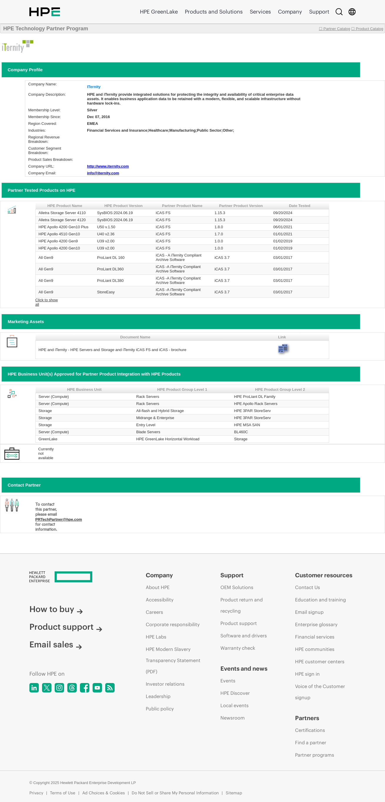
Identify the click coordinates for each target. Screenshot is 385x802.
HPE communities (314, 649)
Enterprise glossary (316, 624)
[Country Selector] (352, 12)
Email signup (309, 612)
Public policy (160, 709)
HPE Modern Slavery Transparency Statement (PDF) (173, 660)
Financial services (314, 637)
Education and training (320, 600)
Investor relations (165, 684)
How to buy (56, 609)
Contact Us (307, 587)
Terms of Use (62, 793)
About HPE (158, 587)
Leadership (158, 696)
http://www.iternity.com (108, 166)
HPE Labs (156, 637)
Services (260, 11)
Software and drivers (243, 636)
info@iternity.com (103, 173)
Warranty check (237, 648)
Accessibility (159, 600)
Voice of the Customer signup (320, 691)
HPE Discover (235, 693)
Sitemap (234, 793)
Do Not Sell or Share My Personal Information (175, 793)
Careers (154, 612)
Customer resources (323, 575)
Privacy (36, 793)
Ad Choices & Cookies (103, 793)
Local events (234, 705)
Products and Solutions (214, 11)
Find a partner (310, 742)
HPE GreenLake (159, 11)
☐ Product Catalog (367, 29)
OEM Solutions (236, 587)
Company (290, 11)
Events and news (243, 668)
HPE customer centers (319, 661)
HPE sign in (307, 674)
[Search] (339, 12)
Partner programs (314, 755)
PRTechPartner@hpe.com (58, 519)
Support (319, 11)
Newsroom (232, 718)
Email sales (55, 644)
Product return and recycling (241, 605)
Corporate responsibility (173, 624)
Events (227, 681)
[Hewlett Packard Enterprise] (76, 577)
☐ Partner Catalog (334, 29)
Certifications (310, 730)
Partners (307, 718)
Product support (65, 626)
